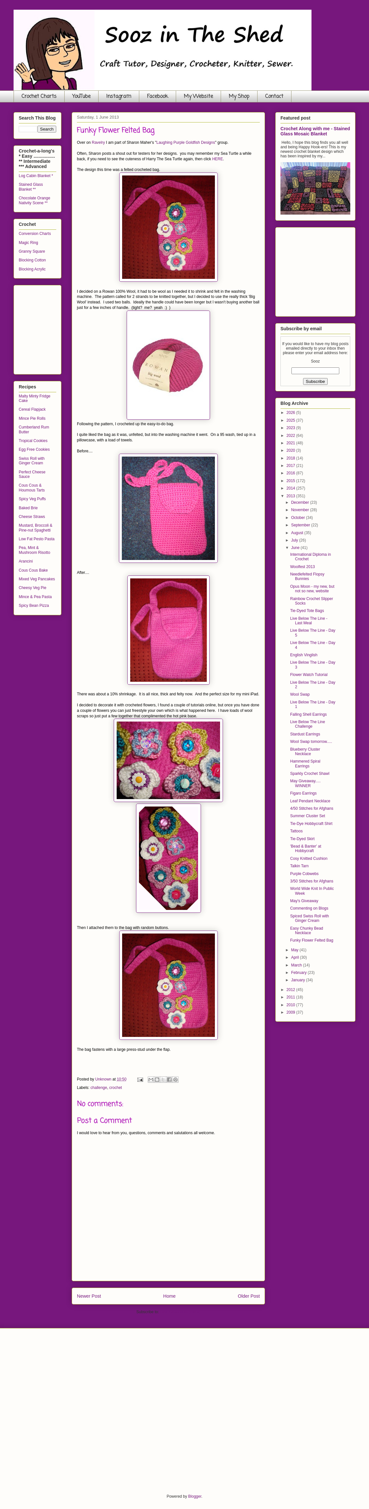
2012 (291, 989)
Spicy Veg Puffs (32, 499)
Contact (274, 96)
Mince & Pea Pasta (35, 597)
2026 (291, 412)
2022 (291, 435)
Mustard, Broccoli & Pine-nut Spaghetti (35, 527)
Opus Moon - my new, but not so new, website (312, 588)
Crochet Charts (39, 96)
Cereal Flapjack (32, 409)
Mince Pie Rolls (32, 418)
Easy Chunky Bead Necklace (306, 930)
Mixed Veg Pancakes (37, 579)
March (297, 965)
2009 (291, 1012)
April (295, 957)
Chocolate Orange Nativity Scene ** (34, 200)
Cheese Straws (32, 516)
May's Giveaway (304, 901)
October (298, 517)
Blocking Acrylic (32, 269)
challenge (98, 1087)
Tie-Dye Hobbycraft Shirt (311, 823)
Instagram (118, 96)
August (297, 533)
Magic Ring (28, 242)
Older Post (249, 1296)
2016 (291, 473)
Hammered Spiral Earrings (305, 763)
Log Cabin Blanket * (36, 176)
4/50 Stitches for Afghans (311, 808)
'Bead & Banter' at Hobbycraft (305, 848)
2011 (291, 997)
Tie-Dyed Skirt (302, 839)
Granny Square (32, 251)
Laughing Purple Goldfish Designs (185, 142)
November (300, 510)
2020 (291, 450)
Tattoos (296, 831)
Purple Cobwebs (304, 873)
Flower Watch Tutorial (309, 674)
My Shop (239, 96)
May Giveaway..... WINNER (305, 783)
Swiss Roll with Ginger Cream (32, 460)
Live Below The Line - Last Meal (308, 620)
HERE (217, 159)
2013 (291, 496)
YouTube (81, 96)
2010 (291, 1005)
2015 (291, 481)
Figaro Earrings (303, 793)
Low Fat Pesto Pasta (37, 539)
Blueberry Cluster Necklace (305, 751)
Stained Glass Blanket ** (31, 186)
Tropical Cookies (33, 440)
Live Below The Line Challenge (307, 724)
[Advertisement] (67, 328)
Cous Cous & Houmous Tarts (32, 487)
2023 (291, 428)
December (300, 502)
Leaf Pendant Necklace (310, 801)
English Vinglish (304, 655)
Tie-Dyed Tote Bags (307, 610)
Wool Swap (300, 694)
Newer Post (89, 1296)
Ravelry (98, 142)
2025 (291, 420)
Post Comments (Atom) (180, 1312)
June (295, 547)
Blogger (194, 1496)
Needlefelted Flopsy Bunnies (307, 576)
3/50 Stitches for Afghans (311, 881)
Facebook (157, 96)
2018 (291, 458)
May (295, 950)
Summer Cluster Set (307, 816)
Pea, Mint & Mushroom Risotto (34, 549)
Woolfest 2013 (302, 567)
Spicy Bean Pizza (34, 605)
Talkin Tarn (299, 866)
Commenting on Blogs (309, 908)
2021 (291, 443)
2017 (291, 465)
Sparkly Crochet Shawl (309, 773)
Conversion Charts (35, 233)
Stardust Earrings (305, 734)
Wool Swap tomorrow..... (311, 741)
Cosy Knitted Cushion (308, 858)
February (299, 972)
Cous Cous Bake (33, 570)
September (301, 525)
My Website (198, 96)
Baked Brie (28, 508)
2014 (291, 488)
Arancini (26, 561)
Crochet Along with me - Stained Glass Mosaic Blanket (315, 131)
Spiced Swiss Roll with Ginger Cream (309, 918)
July (295, 540)
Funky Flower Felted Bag (311, 940)
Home (169, 1296)
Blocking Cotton (32, 260)
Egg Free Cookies (34, 449)
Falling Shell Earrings (308, 714)
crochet (115, 1087)
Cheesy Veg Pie (32, 588)
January (298, 980)
